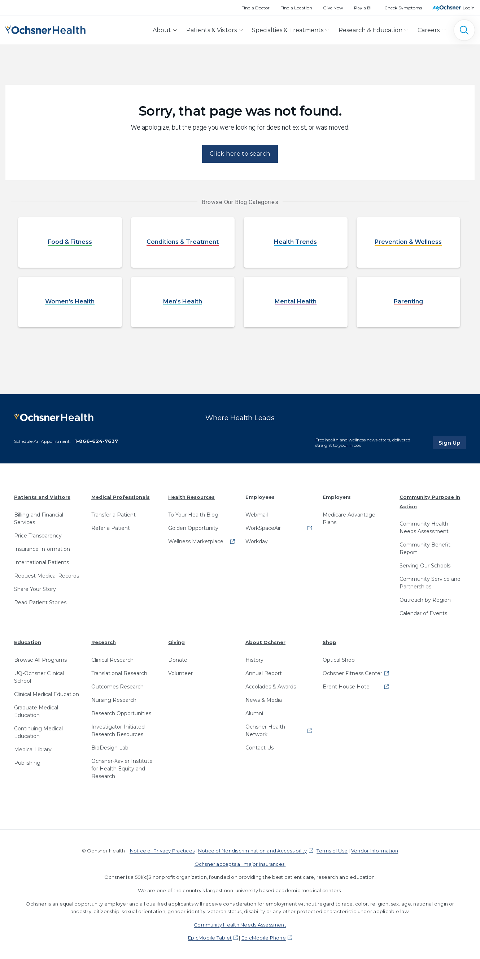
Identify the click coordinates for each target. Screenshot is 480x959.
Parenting (408, 302)
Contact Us (259, 747)
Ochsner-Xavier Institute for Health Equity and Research (122, 768)
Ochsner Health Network (265, 730)
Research (103, 642)
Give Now (333, 7)
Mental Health (296, 302)
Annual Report (263, 673)
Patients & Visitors (211, 30)
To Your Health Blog (193, 514)
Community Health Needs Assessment (424, 527)
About (162, 30)
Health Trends (295, 242)
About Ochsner (265, 642)
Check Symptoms (403, 7)
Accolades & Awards (270, 686)
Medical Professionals (120, 497)
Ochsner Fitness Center (352, 673)
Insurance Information (42, 549)
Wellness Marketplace (195, 541)
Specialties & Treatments (287, 30)
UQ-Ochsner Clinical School (39, 677)
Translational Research (119, 673)
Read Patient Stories (40, 602)
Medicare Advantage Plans (349, 518)
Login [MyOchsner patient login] (469, 7)
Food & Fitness (70, 242)
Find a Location (296, 7)
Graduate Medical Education (36, 711)
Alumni (254, 713)
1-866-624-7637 (96, 441)
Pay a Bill (364, 7)
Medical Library (33, 749)
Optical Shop (339, 660)
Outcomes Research (117, 686)
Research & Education (370, 30)
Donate (177, 660)
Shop (329, 642)
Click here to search (240, 153)
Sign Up (452, 442)
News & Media (263, 700)
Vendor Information (374, 851)
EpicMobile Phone (263, 938)
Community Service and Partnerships (430, 583)
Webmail (256, 514)
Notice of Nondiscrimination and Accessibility (252, 851)
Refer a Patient (110, 528)
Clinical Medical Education (46, 694)
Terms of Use (332, 851)
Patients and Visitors (42, 497)
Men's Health (182, 302)
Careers (429, 30)
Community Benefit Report (425, 548)
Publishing (27, 763)
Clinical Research (112, 660)
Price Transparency (38, 535)
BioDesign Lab (109, 747)
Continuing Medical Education (38, 732)
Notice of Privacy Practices (162, 851)
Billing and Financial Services (38, 518)
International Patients (41, 562)
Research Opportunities (121, 713)
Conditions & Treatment (183, 242)
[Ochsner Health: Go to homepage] (45, 28)
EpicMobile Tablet (210, 938)
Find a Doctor (255, 7)
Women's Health (70, 302)
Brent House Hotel (347, 686)
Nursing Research (113, 700)
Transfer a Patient (113, 514)
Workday (256, 541)
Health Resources (191, 497)
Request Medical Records (46, 576)
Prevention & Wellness (408, 242)
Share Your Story (35, 589)
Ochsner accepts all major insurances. (240, 864)
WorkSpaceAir (263, 528)
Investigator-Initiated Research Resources (118, 730)
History (254, 660)
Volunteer (180, 673)
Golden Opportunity (193, 528)
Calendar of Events (423, 613)
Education (27, 642)
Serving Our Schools (425, 565)
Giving (176, 642)
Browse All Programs (40, 660)
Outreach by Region (425, 600)
